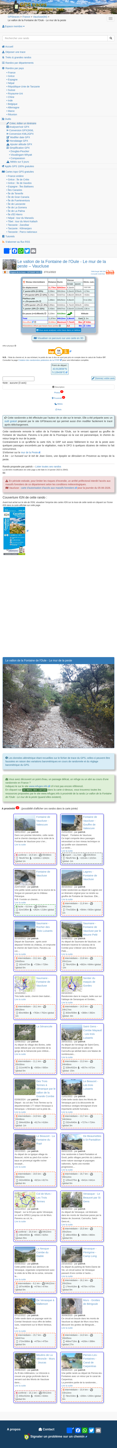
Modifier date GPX (18, 137)
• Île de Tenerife (14, 193)
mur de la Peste (29, 452)
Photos (59, 391)
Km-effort (27, 322)
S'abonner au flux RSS (16, 241)
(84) (40, 16)
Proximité (58, 397)
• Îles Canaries (14, 190)
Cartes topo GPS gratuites (18, 171)
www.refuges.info (38, 786)
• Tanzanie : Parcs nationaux (21, 231)
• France (10, 72)
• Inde (9, 100)
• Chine (10, 97)
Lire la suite (20, 844)
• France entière (15, 176)
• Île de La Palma (15, 211)
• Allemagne (12, 107)
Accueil (7, 46)
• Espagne (12, 79)
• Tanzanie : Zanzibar (17, 225)
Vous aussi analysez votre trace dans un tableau (58, 330)
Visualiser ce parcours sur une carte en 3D (58, 338)
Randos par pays (13, 68)
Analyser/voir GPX (17, 126)
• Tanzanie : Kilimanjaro (19, 228)
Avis (58, 409)
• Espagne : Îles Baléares (20, 186)
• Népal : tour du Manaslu (20, 218)
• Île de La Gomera (16, 207)
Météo (58, 404)
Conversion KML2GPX (20, 133)
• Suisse (10, 90)
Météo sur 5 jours (17, 161)
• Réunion (11, 114)
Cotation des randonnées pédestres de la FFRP (39, 360)
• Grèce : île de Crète (17, 179)
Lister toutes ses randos (48, 466)
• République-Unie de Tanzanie (23, 86)
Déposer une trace (14, 52)
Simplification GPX (18, 147)
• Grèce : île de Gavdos (19, 183)
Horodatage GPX (17, 140)
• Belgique (11, 104)
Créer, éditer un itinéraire (21, 123)
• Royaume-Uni (14, 93)
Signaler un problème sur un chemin (54, 1436)
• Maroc (10, 111)
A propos (13, 1429)
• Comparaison (17, 158)
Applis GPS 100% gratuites (18, 166)
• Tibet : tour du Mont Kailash (21, 221)
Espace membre (13, 26)
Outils (6, 119)
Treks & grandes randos (16, 57)
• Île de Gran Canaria (17, 197)
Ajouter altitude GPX (19, 144)
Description (58, 387)
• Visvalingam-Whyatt (20, 154)
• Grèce (10, 76)
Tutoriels (8, 236)
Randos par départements (18, 62)
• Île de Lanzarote (15, 204)
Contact (46, 1429)
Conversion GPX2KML (20, 130)
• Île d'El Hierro (14, 214)
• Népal (10, 83)
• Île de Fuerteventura (18, 200)
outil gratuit (11, 421)
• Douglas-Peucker (19, 151)
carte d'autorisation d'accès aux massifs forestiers (47, 487)
